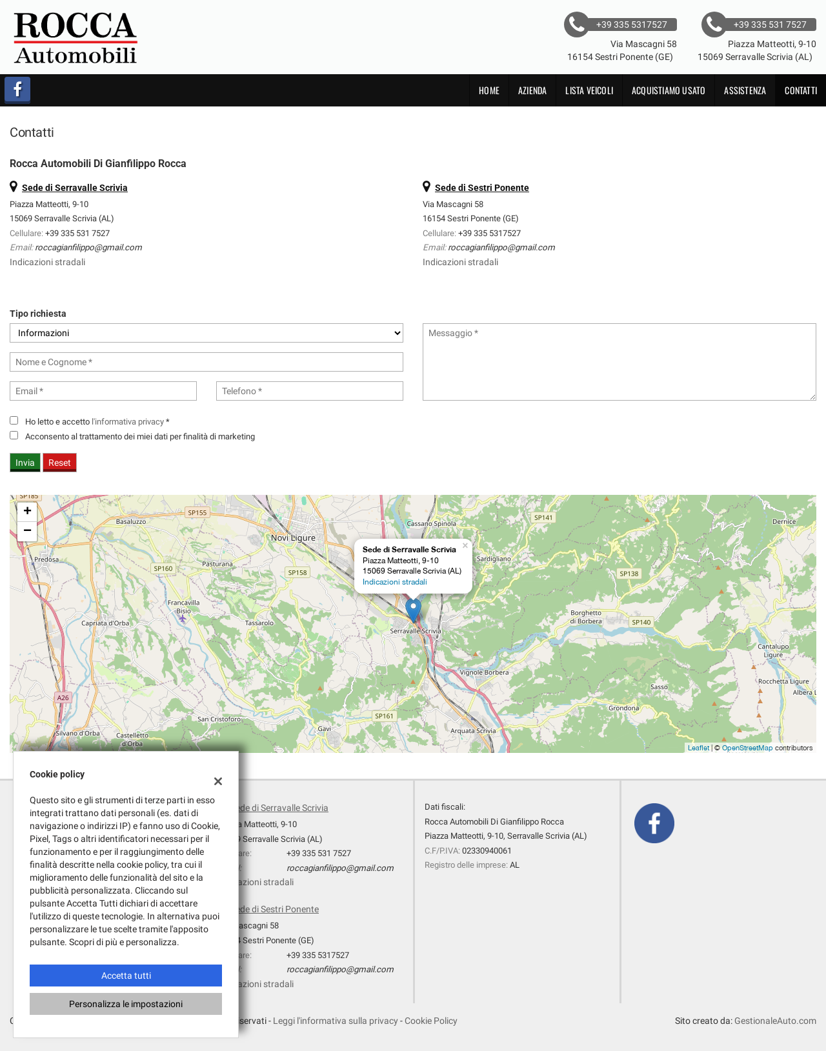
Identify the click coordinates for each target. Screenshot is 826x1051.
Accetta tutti (126, 975)
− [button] (27, 531)
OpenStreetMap (747, 748)
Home (489, 90)
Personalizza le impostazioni (126, 1004)
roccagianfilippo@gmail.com (88, 247)
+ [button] (27, 512)
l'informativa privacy (128, 421)
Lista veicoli (589, 90)
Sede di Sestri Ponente (274, 909)
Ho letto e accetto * (97, 421)
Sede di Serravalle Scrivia (279, 808)
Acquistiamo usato (668, 90)
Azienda (532, 90)
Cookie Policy (431, 1021)
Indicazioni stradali (47, 262)
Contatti (801, 90)
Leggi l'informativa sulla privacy (335, 1021)
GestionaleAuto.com (775, 1021)
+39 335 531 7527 (77, 233)
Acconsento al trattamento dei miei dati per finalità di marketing (140, 436)
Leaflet (698, 748)
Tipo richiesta (38, 313)
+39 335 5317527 (489, 233)
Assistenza (745, 90)
